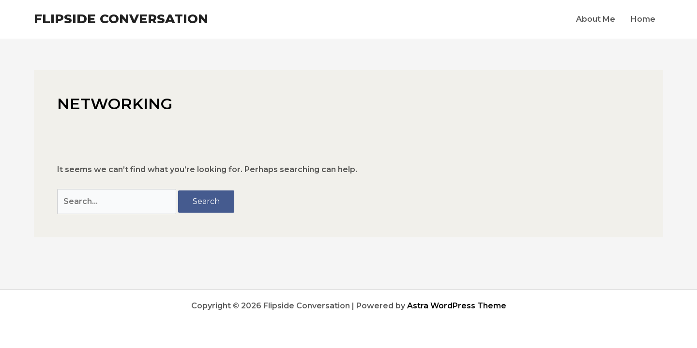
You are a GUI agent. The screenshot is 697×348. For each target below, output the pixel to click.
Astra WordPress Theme (456, 305)
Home (643, 19)
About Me (595, 19)
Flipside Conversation (121, 19)
